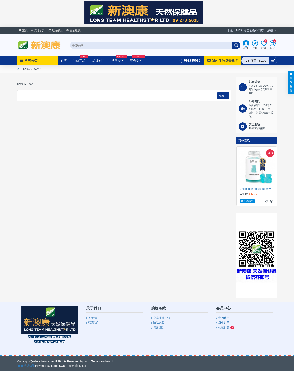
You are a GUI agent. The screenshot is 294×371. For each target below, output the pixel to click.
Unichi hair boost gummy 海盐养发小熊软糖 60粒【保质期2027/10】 (257, 188)
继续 (221, 95)
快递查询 (29, 365)
